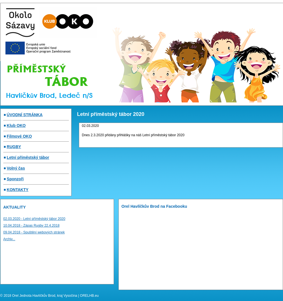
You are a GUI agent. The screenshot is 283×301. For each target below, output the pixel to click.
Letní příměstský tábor (28, 157)
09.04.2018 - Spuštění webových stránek (34, 232)
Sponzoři (15, 179)
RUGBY (14, 146)
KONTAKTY (18, 189)
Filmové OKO (19, 136)
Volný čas (16, 168)
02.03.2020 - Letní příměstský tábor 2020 (34, 219)
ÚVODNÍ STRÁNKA (25, 114)
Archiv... (9, 239)
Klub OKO (16, 125)
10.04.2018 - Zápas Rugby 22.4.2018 (31, 226)
